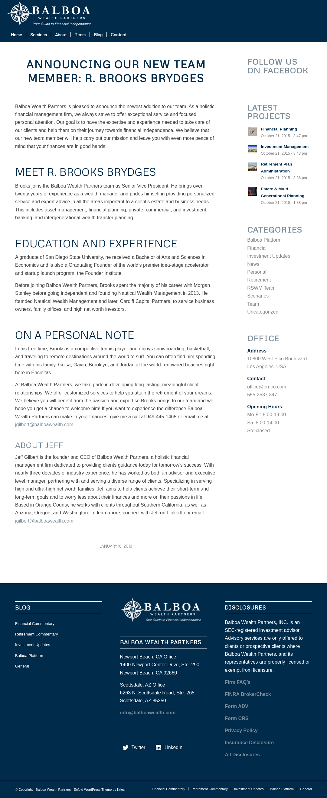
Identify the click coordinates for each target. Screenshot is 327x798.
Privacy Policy (241, 730)
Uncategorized (262, 311)
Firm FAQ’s (237, 682)
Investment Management (285, 146)
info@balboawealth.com (148, 712)
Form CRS (236, 718)
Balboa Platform (264, 240)
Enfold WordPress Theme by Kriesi (100, 789)
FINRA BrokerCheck (248, 694)
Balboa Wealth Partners (53, 789)
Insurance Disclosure (249, 742)
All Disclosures (242, 754)
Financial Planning (279, 129)
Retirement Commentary (36, 634)
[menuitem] (16, 34)
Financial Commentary (34, 623)
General (22, 666)
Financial (257, 248)
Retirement (259, 279)
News (253, 264)
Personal (256, 272)
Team (253, 304)
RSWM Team (261, 288)
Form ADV (236, 706)
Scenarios (258, 295)
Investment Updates (268, 256)
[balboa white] (52, 13)
